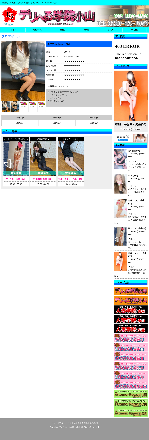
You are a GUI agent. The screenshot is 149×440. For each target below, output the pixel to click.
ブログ (110, 30)
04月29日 (94, 117)
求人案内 (134, 30)
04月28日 (57, 117)
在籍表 (62, 30)
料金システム (38, 30)
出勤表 (86, 30)
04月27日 (20, 117)
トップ (13, 30)
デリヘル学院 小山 (71, 427)
